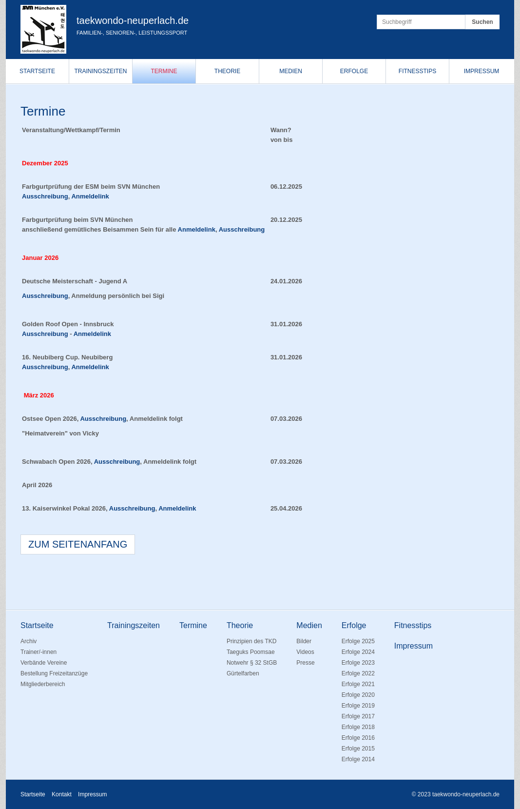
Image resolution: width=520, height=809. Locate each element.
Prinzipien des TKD (252, 641)
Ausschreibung (45, 196)
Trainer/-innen (38, 652)
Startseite (37, 71)
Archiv (28, 641)
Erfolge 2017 (358, 716)
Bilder (303, 641)
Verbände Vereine (43, 662)
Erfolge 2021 (358, 684)
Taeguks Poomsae (251, 652)
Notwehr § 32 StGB (252, 662)
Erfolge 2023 (358, 662)
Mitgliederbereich (42, 684)
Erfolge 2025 (358, 641)
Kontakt (62, 794)
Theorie (227, 71)
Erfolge (354, 71)
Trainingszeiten (100, 71)
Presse (305, 662)
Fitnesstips (417, 71)
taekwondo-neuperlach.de (133, 20)
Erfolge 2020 (358, 694)
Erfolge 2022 (358, 673)
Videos (305, 652)
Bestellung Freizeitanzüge (54, 673)
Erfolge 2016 (358, 737)
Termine (164, 71)
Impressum (482, 71)
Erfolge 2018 (358, 727)
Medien (290, 71)
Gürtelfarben (243, 673)
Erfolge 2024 (358, 652)
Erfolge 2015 (358, 748)
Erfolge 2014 (358, 759)
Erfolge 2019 (358, 705)
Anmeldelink (177, 508)
